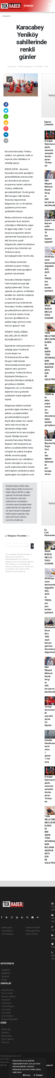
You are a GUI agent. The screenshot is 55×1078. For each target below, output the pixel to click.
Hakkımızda (6, 927)
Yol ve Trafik (7, 993)
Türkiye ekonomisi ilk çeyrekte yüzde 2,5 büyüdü (50, 716)
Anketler (5, 1032)
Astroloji (5, 1042)
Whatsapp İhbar (33, 931)
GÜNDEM (28, 5)
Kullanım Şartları (33, 927)
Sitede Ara (6, 1029)
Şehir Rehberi (7, 1016)
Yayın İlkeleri (7, 931)
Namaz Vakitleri (8, 996)
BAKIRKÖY (6, 973)
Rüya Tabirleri (7, 1039)
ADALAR (5, 976)
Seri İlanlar (6, 1013)
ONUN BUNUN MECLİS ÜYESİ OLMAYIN (49, 312)
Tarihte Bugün (7, 1006)
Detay (26, 1075)
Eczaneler (5, 1000)
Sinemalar (6, 1009)
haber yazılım (6, 1071)
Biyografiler (6, 1036)
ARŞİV (4, 980)
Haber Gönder (32, 934)
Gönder (33, 546)
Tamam (38, 1075)
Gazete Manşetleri (9, 1019)
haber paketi (5, 1068)
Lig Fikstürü (6, 1003)
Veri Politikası (7, 934)
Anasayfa (6, 16)
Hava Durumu (7, 990)
